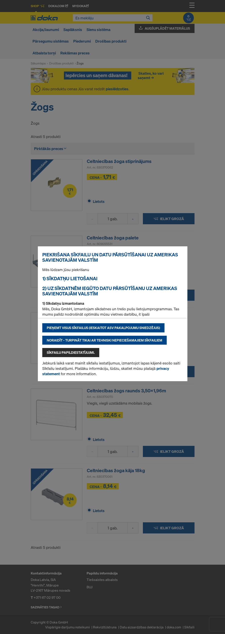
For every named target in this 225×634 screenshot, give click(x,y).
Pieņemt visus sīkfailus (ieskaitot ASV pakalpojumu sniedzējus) (103, 327)
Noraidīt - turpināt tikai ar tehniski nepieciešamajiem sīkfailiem (104, 340)
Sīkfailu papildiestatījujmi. (71, 352)
